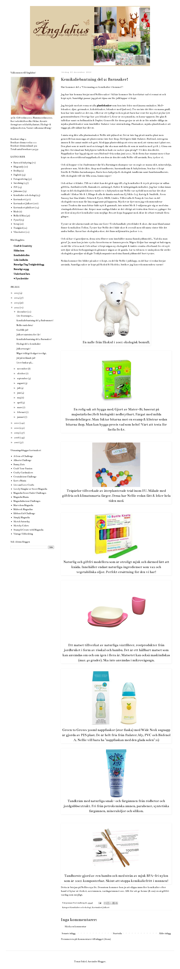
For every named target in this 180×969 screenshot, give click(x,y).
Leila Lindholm (21, 260)
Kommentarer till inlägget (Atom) (94, 939)
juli (19, 388)
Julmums (18, 191)
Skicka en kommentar (75, 926)
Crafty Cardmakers (23, 472)
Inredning (18, 183)
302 (35, 145)
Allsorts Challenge (22, 460)
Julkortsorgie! (23, 348)
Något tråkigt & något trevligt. (31, 353)
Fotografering (20, 179)
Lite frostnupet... (24, 315)
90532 (35, 149)
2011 (17, 423)
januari (20, 417)
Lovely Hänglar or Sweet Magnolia (30, 489)
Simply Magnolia (22, 517)
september (22, 378)
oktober (21, 373)
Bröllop (17, 170)
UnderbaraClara (22, 274)
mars (19, 407)
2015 (17, 293)
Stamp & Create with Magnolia (28, 529)
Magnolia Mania (21, 497)
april (19, 402)
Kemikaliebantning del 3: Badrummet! (35, 320)
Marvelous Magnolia (23, 505)
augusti (21, 383)
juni (19, 392)
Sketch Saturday (22, 521)
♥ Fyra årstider (21, 278)
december (22, 311)
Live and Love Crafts (24, 485)
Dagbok (17, 174)
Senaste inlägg (68, 933)
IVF (15, 187)
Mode (16, 211)
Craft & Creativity (23, 246)
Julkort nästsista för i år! (28, 334)
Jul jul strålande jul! (26, 358)
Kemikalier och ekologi (80, 907)
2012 (17, 307)
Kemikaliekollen (21, 255)
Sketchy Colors (21, 525)
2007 (17, 442)
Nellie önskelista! (24, 325)
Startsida (117, 933)
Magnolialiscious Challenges (27, 501)
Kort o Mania (20, 480)
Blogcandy (19, 166)
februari (21, 412)
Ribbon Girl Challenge (24, 513)
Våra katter (19, 232)
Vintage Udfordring (23, 533)
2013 (17, 302)
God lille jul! (22, 330)
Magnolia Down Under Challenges (30, 493)
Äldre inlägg (165, 933)
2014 (17, 297)
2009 (17, 432)
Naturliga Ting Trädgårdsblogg (29, 264)
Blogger (101, 961)
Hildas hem (19, 250)
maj (19, 397)
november (22, 368)
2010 (17, 428)
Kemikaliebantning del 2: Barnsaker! (34, 339)
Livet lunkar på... (24, 362)
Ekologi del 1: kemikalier (28, 344)
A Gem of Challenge (23, 456)
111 (35, 142)
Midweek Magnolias (23, 509)
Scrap (16, 224)
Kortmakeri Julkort (100, 907)
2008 (17, 437)
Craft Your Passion (23, 468)
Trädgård (18, 228)
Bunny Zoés (19, 464)
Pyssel (17, 219)
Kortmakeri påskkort (24, 207)
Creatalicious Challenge (25, 476)
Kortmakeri (19, 199)
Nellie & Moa (20, 215)
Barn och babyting (22, 162)
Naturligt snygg (21, 269)
